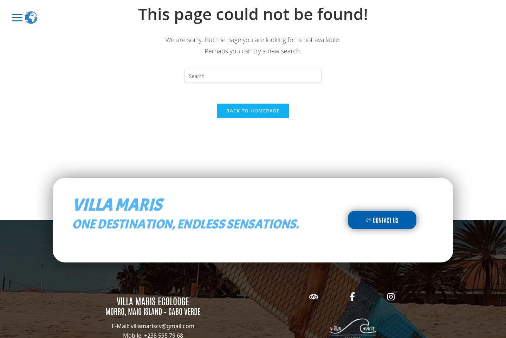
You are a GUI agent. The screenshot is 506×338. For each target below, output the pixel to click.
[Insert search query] (253, 76)
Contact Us (382, 220)
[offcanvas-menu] (17, 17)
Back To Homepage (252, 111)
